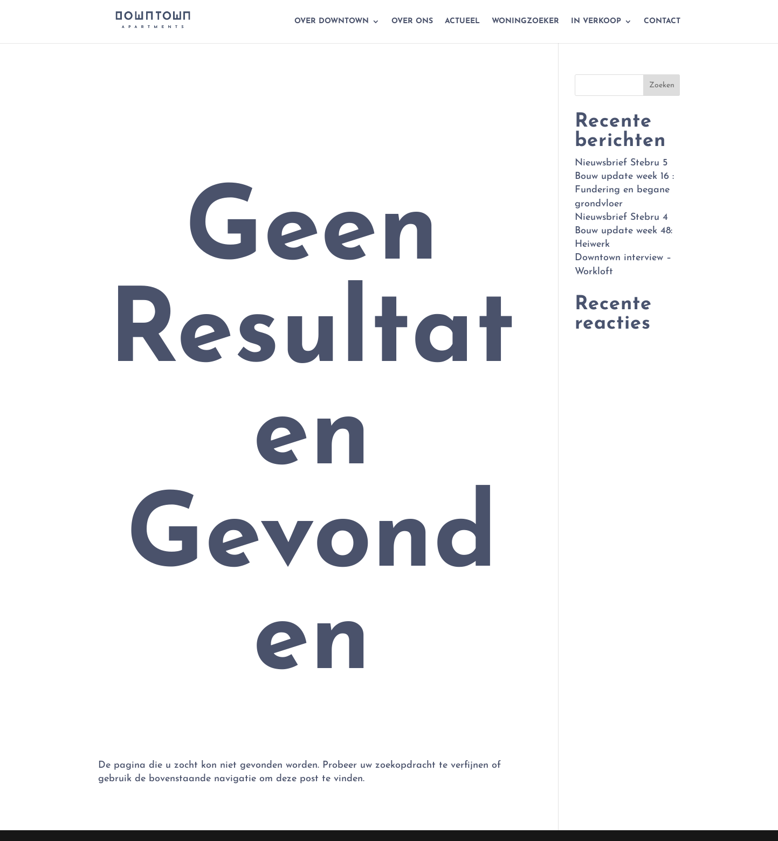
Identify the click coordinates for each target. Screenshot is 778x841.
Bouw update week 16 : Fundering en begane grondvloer (624, 189)
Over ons (412, 21)
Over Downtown (331, 21)
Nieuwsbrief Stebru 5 (621, 163)
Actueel (462, 21)
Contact (662, 21)
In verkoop (596, 21)
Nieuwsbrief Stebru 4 (621, 217)
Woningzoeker (525, 21)
